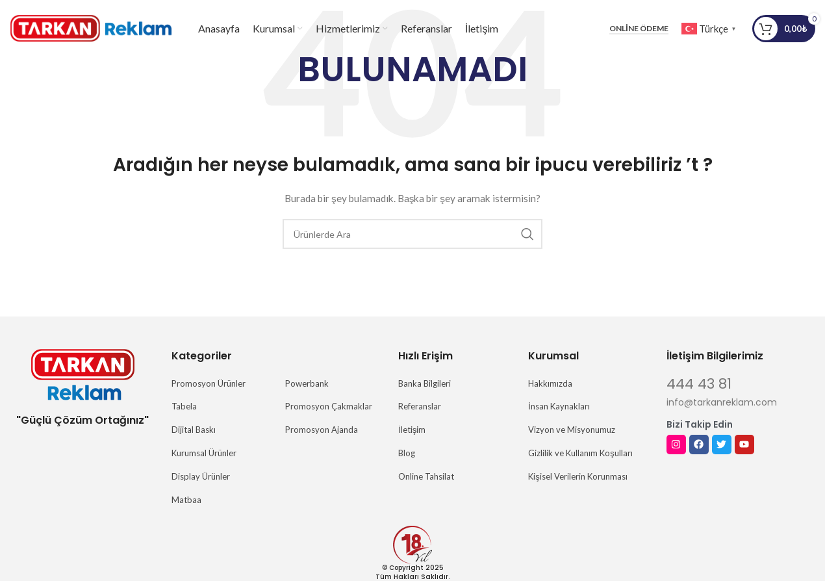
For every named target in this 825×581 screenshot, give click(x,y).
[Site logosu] (91, 28)
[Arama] (412, 234)
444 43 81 (698, 384)
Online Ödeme (638, 29)
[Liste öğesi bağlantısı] (221, 384)
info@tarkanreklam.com (721, 402)
